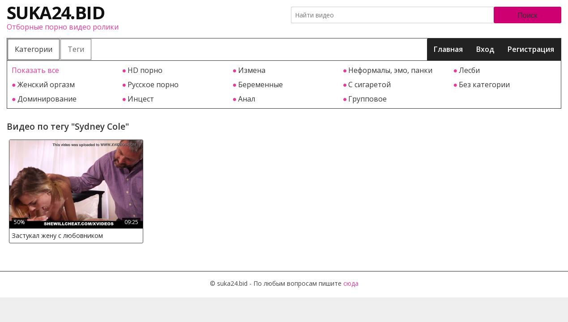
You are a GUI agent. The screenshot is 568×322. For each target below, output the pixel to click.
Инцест (141, 99)
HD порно (145, 70)
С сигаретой (369, 84)
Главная (448, 49)
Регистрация (531, 49)
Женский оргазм (46, 84)
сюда (351, 283)
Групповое (367, 99)
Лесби (469, 70)
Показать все (35, 70)
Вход (485, 49)
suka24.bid (55, 12)
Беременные (260, 84)
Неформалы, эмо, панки (390, 70)
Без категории (484, 84)
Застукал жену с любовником (57, 235)
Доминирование (47, 99)
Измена (251, 70)
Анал (246, 99)
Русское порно (153, 84)
